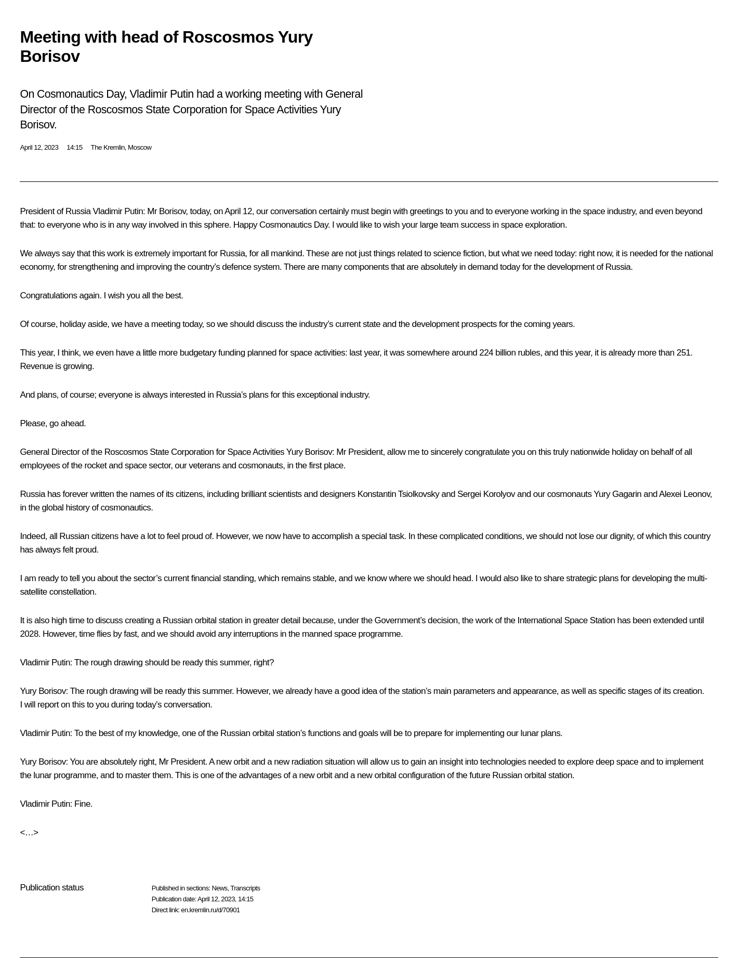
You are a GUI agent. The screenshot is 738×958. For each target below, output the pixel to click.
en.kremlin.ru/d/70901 (210, 910)
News (219, 888)
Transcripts (245, 888)
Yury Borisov (309, 452)
